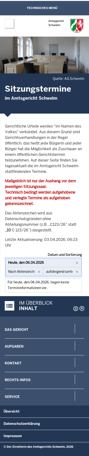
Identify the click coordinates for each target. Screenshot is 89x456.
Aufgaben (14, 346)
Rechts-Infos (18, 380)
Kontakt (13, 363)
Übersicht (11, 411)
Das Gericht (16, 330)
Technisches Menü (42, 8)
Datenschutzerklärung (22, 424)
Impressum (13, 436)
